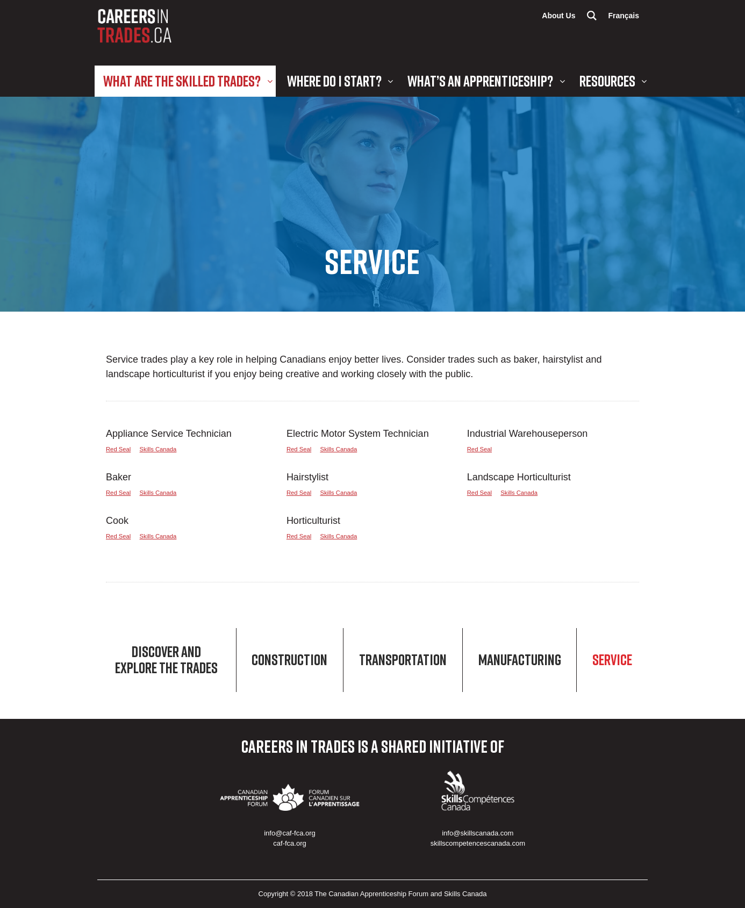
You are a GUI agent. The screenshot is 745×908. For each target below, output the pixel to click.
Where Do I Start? (334, 81)
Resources (607, 81)
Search (591, 15)
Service (612, 660)
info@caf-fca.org (290, 833)
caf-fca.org (289, 843)
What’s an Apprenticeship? (480, 81)
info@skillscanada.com (477, 833)
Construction (289, 660)
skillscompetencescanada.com (478, 843)
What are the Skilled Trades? (182, 81)
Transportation (403, 660)
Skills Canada (158, 449)
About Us (558, 15)
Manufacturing (519, 660)
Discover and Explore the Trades (166, 660)
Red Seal (118, 449)
